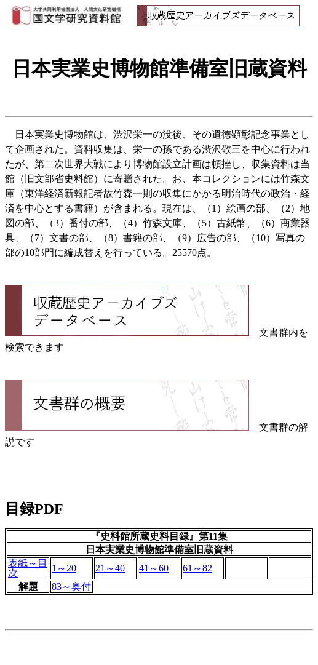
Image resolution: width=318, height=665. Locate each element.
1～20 (64, 568)
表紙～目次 (27, 568)
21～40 (110, 568)
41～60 (154, 568)
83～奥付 (71, 586)
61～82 (197, 568)
